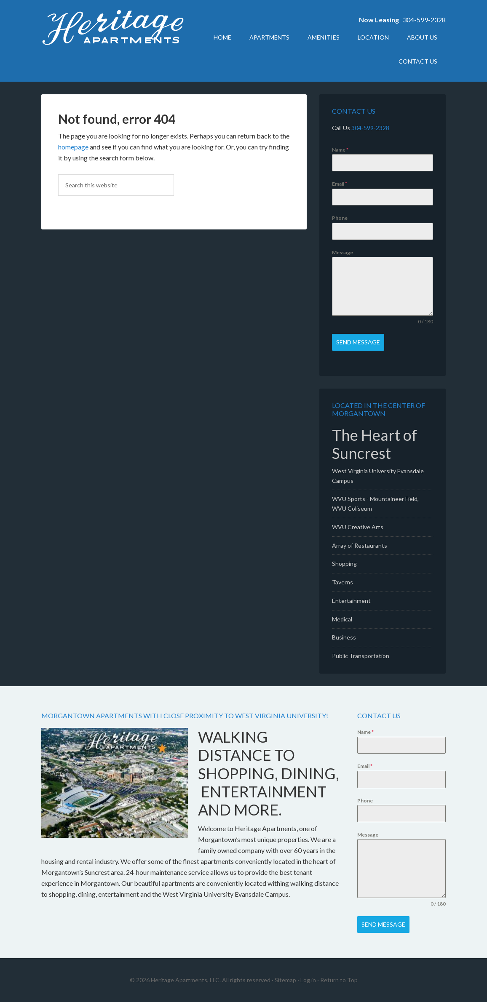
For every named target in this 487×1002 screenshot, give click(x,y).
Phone (340, 218)
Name (340, 150)
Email (339, 184)
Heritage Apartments (113, 29)
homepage (73, 147)
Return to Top (339, 979)
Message (342, 252)
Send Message (358, 342)
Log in (308, 979)
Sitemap (285, 979)
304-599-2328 (424, 20)
